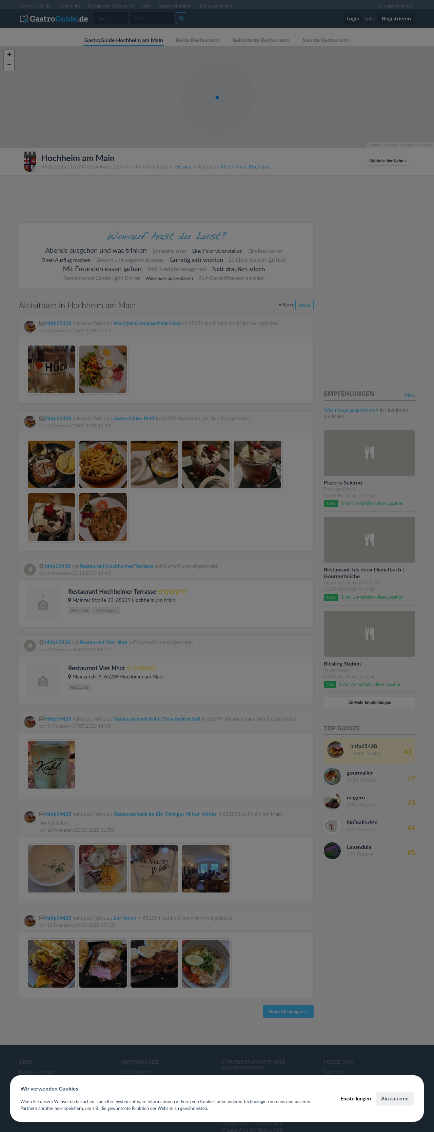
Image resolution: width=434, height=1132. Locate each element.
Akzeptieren (395, 1098)
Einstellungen (355, 1098)
